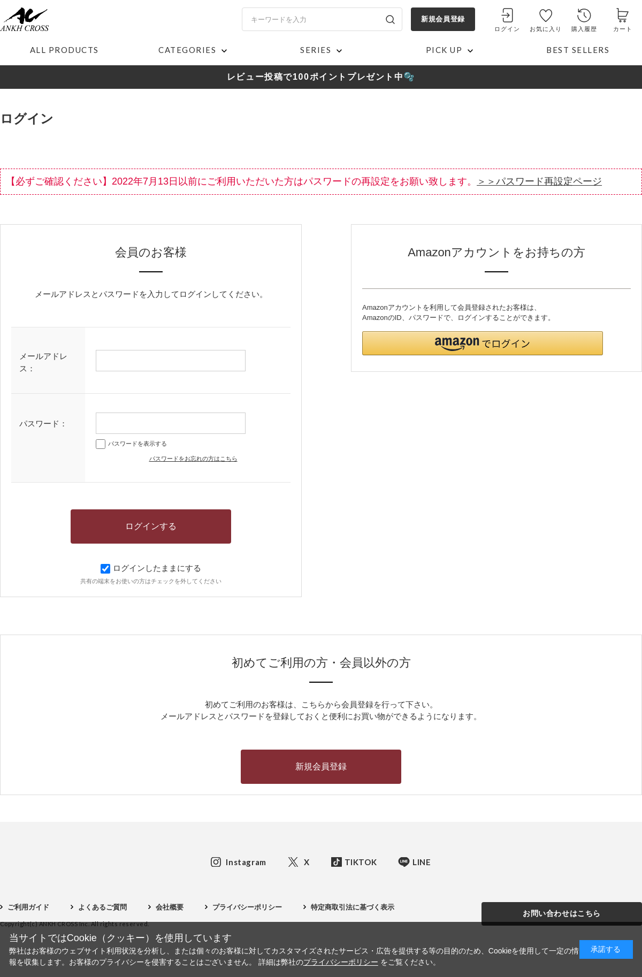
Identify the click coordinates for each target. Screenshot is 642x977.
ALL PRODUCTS (64, 50)
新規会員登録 (442, 19)
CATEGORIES (187, 50)
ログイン (507, 29)
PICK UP (444, 50)
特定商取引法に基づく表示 (352, 907)
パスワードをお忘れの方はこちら (193, 458)
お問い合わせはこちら (562, 913)
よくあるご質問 (102, 907)
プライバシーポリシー (247, 907)
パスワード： (43, 423)
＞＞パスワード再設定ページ (539, 181)
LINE (421, 862)
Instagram (246, 862)
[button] (482, 343)
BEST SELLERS (577, 50)
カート (622, 29)
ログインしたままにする (151, 568)
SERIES (315, 50)
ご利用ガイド (28, 907)
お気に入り (546, 29)
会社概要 (170, 907)
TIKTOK (361, 862)
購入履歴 (584, 29)
